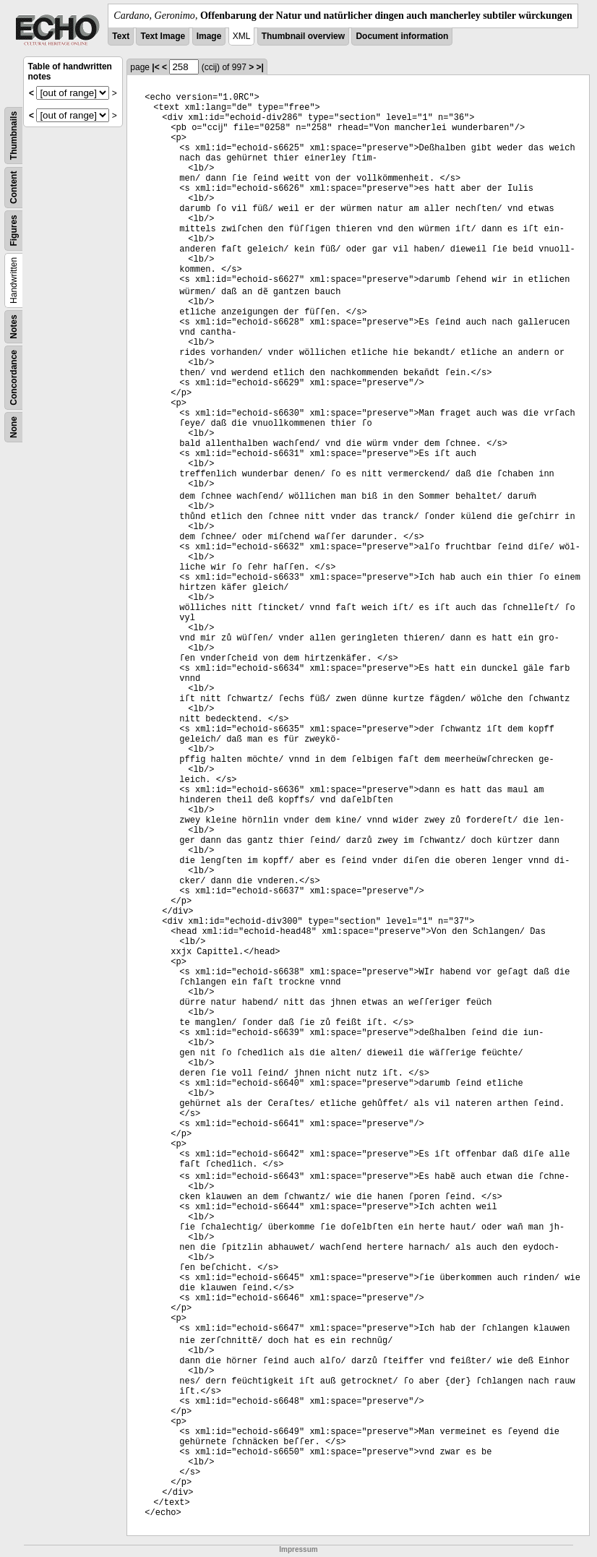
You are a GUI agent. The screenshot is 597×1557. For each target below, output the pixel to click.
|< (155, 67)
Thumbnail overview (303, 36)
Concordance (14, 378)
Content (14, 187)
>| (260, 67)
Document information (402, 36)
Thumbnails (14, 135)
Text (120, 36)
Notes (14, 326)
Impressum (298, 1549)
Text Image (162, 36)
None (14, 427)
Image (209, 36)
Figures (14, 230)
